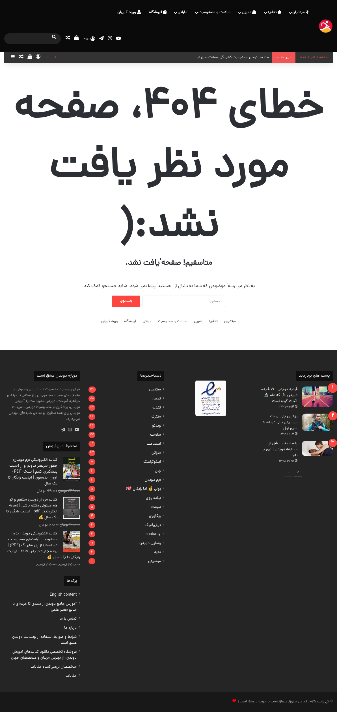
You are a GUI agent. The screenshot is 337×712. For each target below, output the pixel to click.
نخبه (157, 552)
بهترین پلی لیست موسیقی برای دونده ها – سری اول (277, 422)
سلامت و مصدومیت (214, 13)
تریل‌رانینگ (153, 525)
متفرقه (156, 417)
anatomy (153, 534)
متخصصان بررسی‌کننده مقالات (54, 667)
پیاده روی (153, 498)
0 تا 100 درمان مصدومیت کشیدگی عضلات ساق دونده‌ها (228, 57)
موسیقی (154, 561)
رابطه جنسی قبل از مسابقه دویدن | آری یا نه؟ (279, 449)
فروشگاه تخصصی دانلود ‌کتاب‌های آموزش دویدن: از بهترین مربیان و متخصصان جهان (44, 655)
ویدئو (156, 426)
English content (63, 595)
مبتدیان (300, 13)
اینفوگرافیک (152, 462)
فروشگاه (158, 13)
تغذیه (274, 13)
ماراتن (182, 13)
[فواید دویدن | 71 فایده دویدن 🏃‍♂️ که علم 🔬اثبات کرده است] (317, 396)
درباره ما (70, 628)
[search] (27, 38)
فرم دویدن (153, 480)
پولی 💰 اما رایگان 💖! (143, 489)
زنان (158, 471)
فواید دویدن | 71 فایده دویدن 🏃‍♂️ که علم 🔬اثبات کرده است (279, 395)
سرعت (156, 507)
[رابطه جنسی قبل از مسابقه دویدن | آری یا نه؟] (317, 448)
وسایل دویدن (150, 543)
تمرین (249, 13)
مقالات (71, 676)
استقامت (154, 444)
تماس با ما (68, 619)
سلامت (155, 435)
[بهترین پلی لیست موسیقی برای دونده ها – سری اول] (317, 422)
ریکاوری (155, 516)
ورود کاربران (129, 13)
